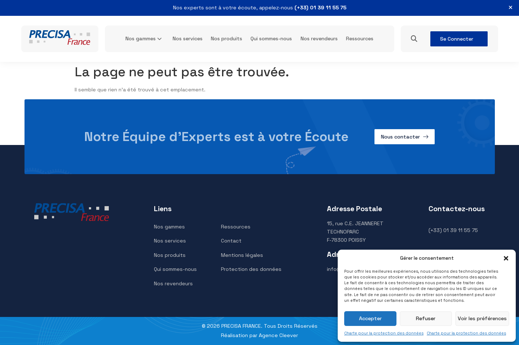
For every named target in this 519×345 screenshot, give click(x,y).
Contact (231, 240)
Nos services (188, 38)
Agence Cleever (278, 335)
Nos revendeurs (319, 38)
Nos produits (226, 38)
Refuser (426, 319)
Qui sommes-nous (271, 38)
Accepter (370, 319)
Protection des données (251, 269)
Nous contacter (400, 136)
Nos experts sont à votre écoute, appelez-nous (259, 7)
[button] (506, 258)
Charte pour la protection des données (383, 333)
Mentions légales (242, 255)
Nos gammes (140, 38)
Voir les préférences (482, 319)
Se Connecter (456, 39)
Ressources (359, 38)
